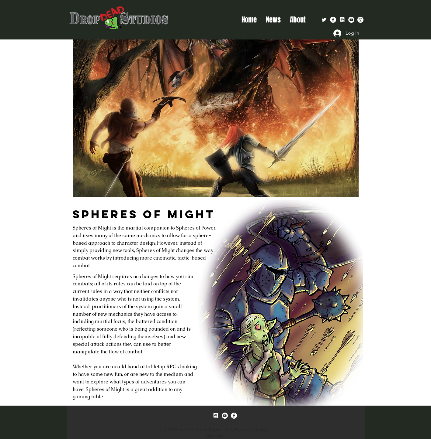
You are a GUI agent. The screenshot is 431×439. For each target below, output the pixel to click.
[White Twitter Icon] (324, 20)
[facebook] (333, 20)
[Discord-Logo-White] (342, 20)
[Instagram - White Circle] (360, 20)
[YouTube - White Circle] (351, 20)
